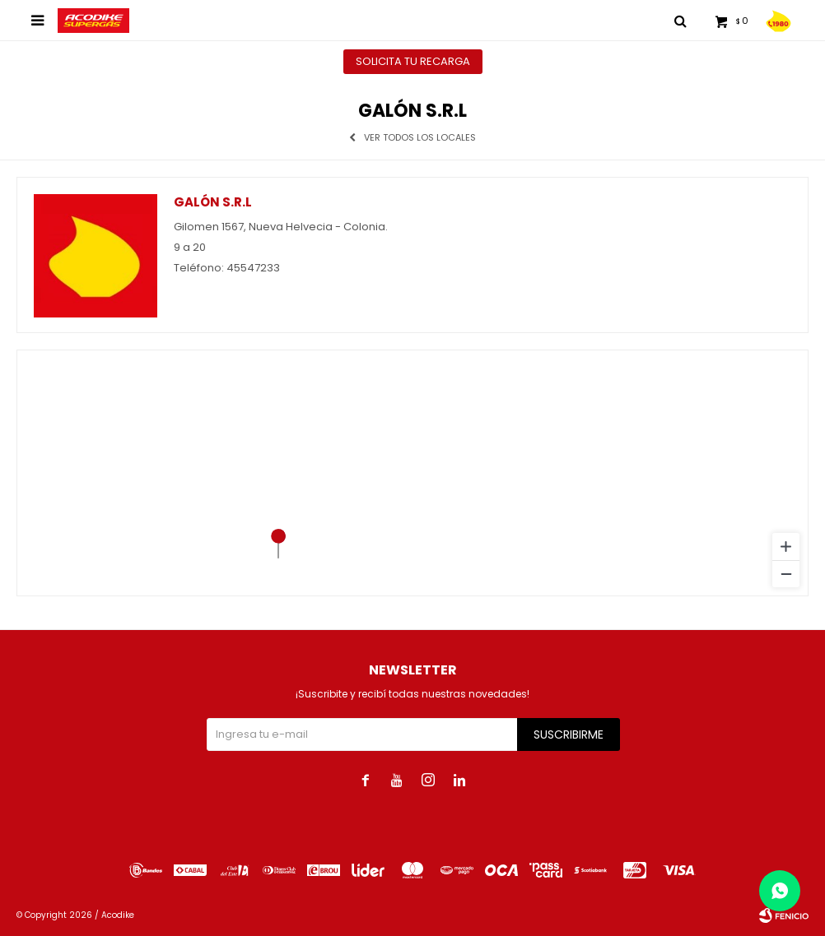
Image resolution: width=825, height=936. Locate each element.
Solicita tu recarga (413, 61)
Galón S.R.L (213, 202)
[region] (412, 472)
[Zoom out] (785, 573)
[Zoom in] (785, 546)
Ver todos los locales (420, 138)
